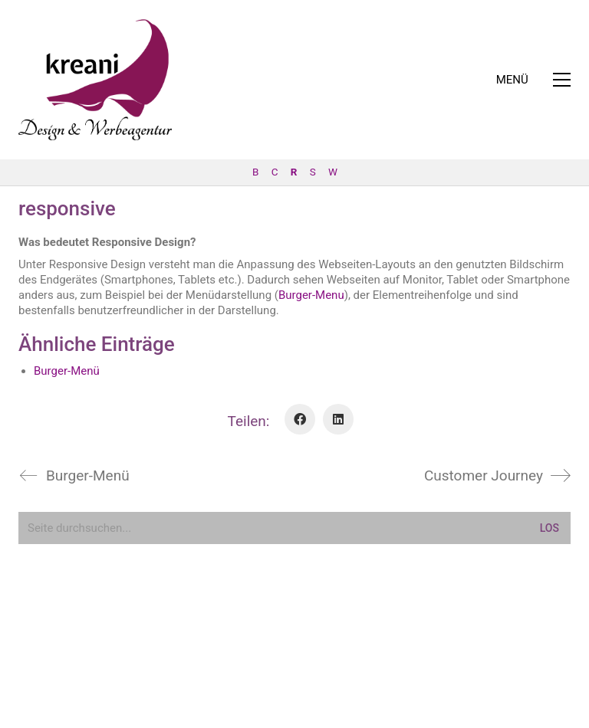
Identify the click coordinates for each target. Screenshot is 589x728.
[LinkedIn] (338, 419)
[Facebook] (300, 419)
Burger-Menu (311, 295)
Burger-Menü (67, 371)
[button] (533, 79)
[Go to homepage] (95, 79)
